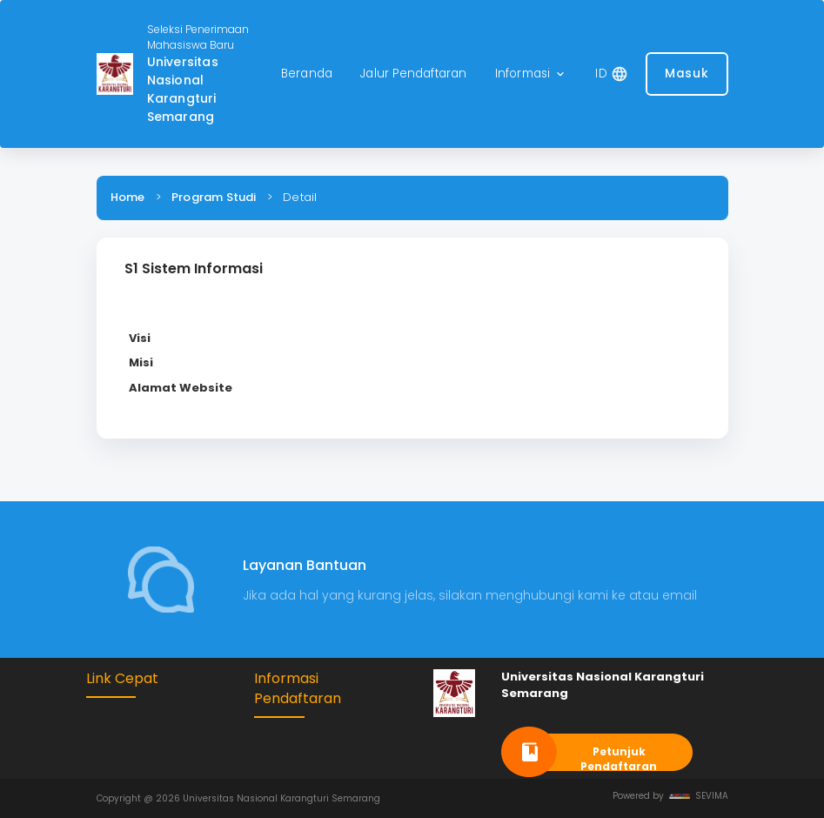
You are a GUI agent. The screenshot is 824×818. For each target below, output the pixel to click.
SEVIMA (698, 795)
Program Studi (214, 197)
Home (128, 197)
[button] (532, 74)
